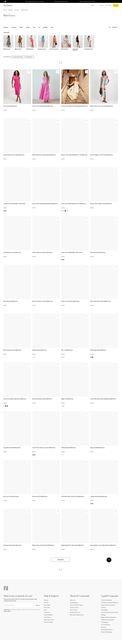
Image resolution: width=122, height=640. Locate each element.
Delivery (46, 600)
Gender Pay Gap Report (107, 619)
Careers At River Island (76, 605)
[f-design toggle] (28, 27)
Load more (60, 559)
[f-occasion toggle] (14, 27)
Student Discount (75, 612)
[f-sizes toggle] (34, 27)
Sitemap (103, 615)
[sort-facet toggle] (113, 27)
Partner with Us (74, 607)
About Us (72, 600)
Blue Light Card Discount (77, 615)
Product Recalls (48, 622)
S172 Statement (105, 624)
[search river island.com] (92, 5)
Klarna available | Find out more (87, 1)
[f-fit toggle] (40, 27)
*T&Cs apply (7, 609)
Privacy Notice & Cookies (108, 605)
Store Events (73, 610)
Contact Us (47, 612)
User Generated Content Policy (109, 612)
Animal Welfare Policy (107, 629)
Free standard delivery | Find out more (34, 1)
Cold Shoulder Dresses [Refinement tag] (18, 57)
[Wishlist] (28, 71)
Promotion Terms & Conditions (109, 602)
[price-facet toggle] (53, 27)
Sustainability (74, 602)
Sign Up (37, 605)
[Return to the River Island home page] (9, 5)
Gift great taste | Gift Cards (61, 1)
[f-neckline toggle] (46, 27)
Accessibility (104, 610)
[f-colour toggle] (22, 27)
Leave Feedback (48, 615)
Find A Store (47, 617)
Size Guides (47, 605)
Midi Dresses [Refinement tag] (29, 57)
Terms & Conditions (106, 600)
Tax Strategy (104, 622)
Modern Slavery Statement (108, 617)
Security (103, 607)
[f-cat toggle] (6, 27)
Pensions (103, 627)
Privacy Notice (7, 611)
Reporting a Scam (49, 619)
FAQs (45, 610)
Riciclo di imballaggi (106, 632)
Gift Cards (47, 607)
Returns (46, 602)
